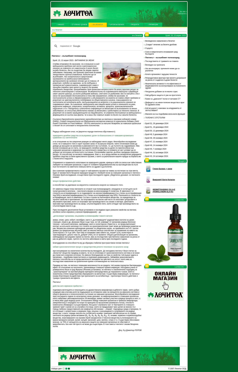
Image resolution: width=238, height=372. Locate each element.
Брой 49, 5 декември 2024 (156, 134)
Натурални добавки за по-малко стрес (161, 92)
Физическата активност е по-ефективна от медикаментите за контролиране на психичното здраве (165, 86)
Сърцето (149, 48)
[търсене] (96, 46)
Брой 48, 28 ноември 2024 (156, 138)
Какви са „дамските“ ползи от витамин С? (162, 99)
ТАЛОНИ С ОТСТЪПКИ (155, 118)
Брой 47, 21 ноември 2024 (156, 142)
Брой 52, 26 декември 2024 (156, 123)
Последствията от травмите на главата (161, 61)
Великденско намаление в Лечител (160, 41)
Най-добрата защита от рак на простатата (163, 95)
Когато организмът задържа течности (161, 74)
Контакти (182, 13)
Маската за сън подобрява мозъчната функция (165, 114)
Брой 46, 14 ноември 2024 (156, 145)
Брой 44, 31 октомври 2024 (156, 152)
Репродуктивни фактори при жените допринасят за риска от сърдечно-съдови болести (165, 79)
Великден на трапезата (155, 65)
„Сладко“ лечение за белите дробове (161, 45)
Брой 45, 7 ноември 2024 (155, 149)
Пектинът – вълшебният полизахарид (162, 58)
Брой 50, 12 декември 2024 (156, 131)
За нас (183, 11)
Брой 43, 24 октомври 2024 (156, 156)
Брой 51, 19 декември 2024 (156, 127)
